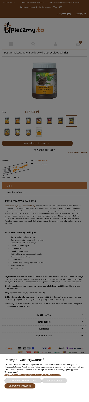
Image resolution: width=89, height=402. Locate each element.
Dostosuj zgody (54, 380)
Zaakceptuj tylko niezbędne (23, 380)
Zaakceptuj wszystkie (20, 385)
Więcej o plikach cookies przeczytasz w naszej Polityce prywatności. (32, 374)
